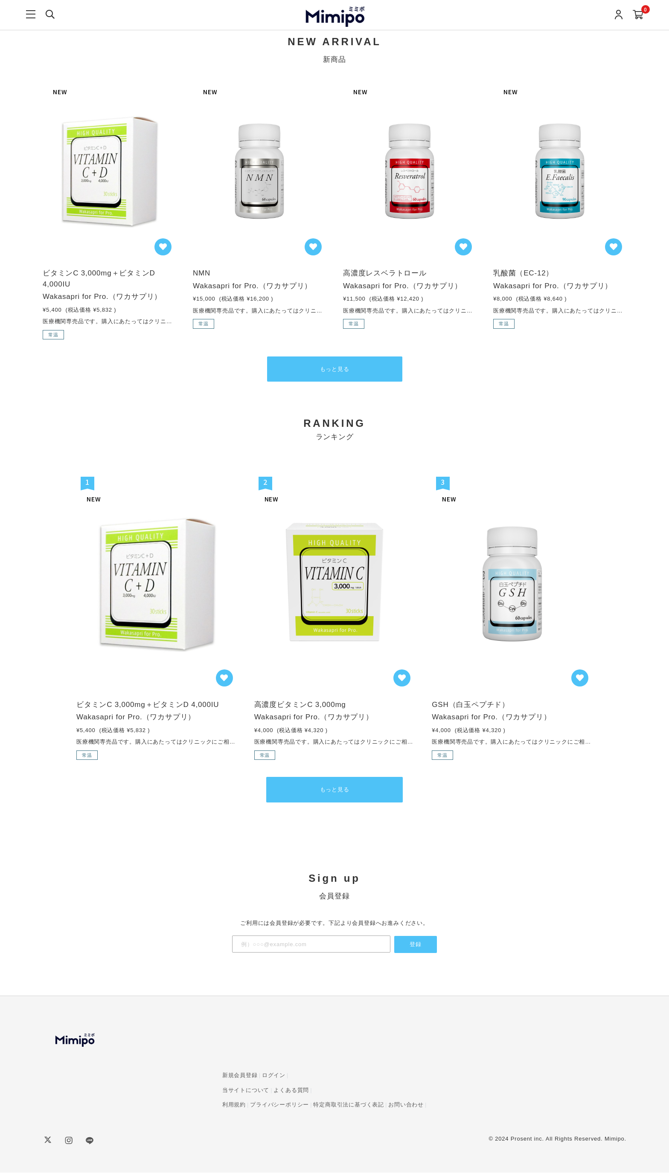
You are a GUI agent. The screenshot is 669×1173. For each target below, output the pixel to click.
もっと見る (334, 369)
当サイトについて (245, 1090)
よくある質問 (291, 1090)
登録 (416, 944)
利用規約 (234, 1105)
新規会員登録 (240, 1075)
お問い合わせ (406, 1105)
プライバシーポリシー (279, 1105)
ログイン (273, 1075)
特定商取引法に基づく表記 (348, 1105)
